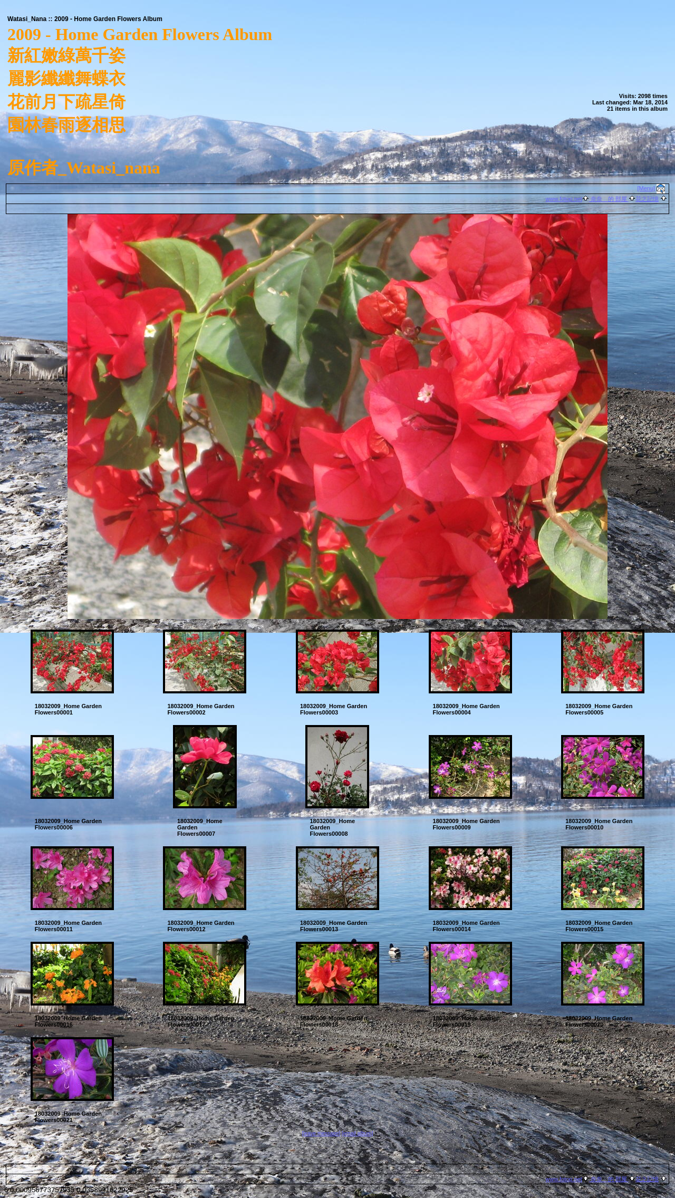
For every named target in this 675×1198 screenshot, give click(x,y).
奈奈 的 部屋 (609, 199)
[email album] (357, 1133)
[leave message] (321, 1133)
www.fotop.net (564, 199)
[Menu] (646, 188)
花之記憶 (647, 199)
